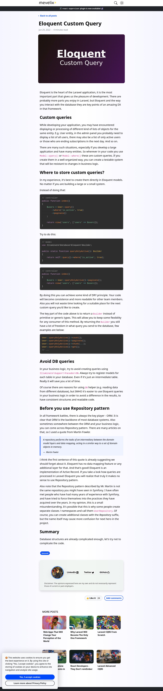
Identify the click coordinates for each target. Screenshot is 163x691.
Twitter (89, 572)
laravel (45, 553)
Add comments (113, 598)
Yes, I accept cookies (29, 677)
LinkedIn (73, 572)
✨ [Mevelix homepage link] (47, 2)
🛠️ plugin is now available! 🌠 (81, 8)
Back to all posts (47, 15)
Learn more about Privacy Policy (30, 683)
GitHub (104, 572)
